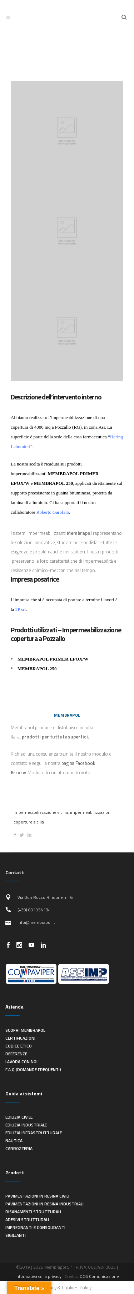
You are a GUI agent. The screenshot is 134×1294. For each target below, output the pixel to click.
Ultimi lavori (67, 40)
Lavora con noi (21, 1061)
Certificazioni (20, 1038)
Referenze (16, 1053)
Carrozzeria (19, 1148)
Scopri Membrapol (25, 1030)
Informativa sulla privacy (38, 1276)
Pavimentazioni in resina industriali (44, 1203)
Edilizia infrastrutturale (33, 1132)
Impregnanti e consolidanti (35, 1227)
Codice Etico (18, 1045)
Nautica (14, 1140)
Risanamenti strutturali (33, 1211)
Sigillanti (15, 1235)
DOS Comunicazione (99, 1276)
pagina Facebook (78, 763)
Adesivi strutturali (27, 1219)
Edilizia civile (19, 1117)
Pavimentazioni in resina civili (37, 1196)
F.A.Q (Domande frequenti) (33, 1069)
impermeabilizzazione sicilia (41, 812)
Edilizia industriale (26, 1124)
